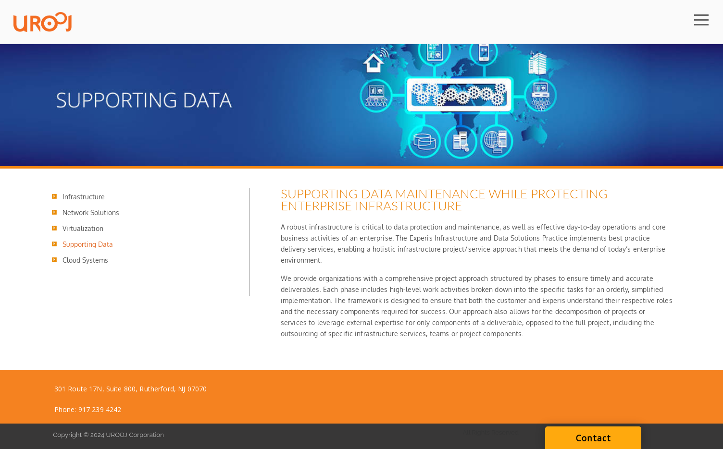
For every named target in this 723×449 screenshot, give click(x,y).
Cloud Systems (85, 260)
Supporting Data (87, 244)
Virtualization (82, 228)
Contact (593, 438)
